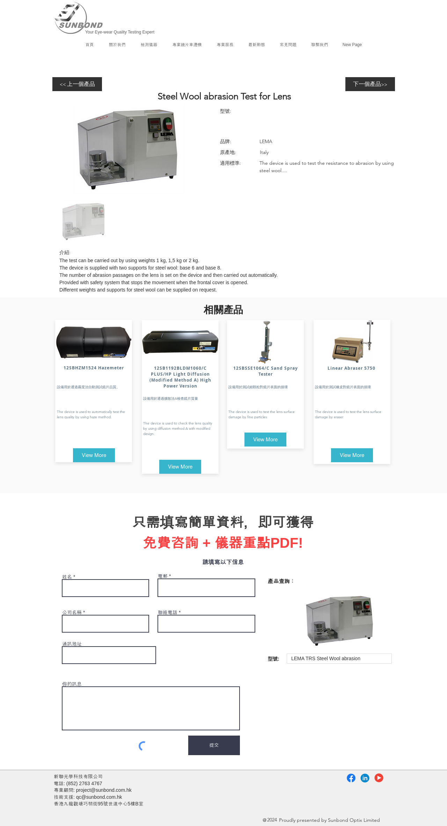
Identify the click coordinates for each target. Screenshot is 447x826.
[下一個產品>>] (370, 84)
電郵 (163, 576)
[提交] (214, 745)
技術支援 (63, 797)
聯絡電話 (167, 612)
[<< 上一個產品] (77, 84)
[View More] (94, 455)
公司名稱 (72, 612)
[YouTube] (379, 778)
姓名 (67, 576)
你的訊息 (72, 683)
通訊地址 (72, 643)
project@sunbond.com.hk (104, 790)
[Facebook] (351, 778)
